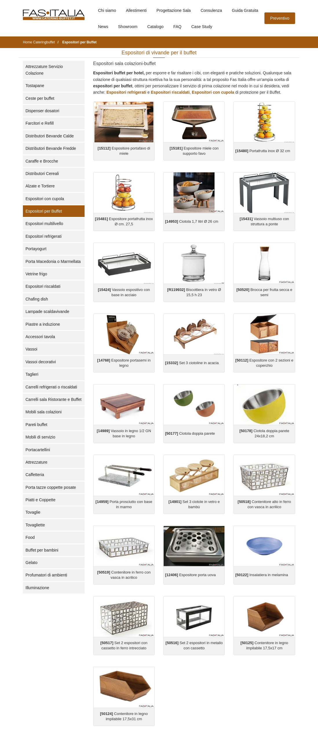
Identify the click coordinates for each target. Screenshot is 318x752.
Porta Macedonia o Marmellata (53, 261)
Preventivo (279, 18)
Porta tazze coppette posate (50, 487)
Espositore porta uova (190, 575)
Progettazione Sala (173, 10)
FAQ (177, 26)
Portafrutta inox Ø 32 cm (262, 151)
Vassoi (31, 349)
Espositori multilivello (44, 223)
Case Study (201, 26)
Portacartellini (37, 449)
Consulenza (211, 10)
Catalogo (155, 26)
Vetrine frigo (36, 274)
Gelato (31, 562)
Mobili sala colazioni (43, 412)
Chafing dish (36, 299)
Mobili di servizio (40, 437)
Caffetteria (34, 474)
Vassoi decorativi (40, 362)
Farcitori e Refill (39, 123)
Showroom (128, 26)
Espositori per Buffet (43, 211)
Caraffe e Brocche (41, 161)
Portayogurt (35, 248)
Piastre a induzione (42, 324)
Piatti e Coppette (40, 499)
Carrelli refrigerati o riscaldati (51, 387)
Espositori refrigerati (43, 236)
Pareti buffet (36, 424)
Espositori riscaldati (43, 286)
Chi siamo (107, 10)
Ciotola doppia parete (190, 433)
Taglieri (31, 374)
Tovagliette (35, 525)
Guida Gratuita (245, 10)
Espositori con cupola (44, 198)
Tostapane (34, 85)
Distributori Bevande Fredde (50, 148)
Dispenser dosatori (42, 110)
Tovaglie (32, 512)
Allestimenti (136, 10)
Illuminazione (37, 587)
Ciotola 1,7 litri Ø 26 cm (191, 221)
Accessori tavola (40, 336)
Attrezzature (36, 462)
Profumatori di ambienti (46, 575)
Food (30, 537)
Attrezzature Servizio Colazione (44, 69)
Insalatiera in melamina (261, 575)
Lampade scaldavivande (47, 311)
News (103, 26)
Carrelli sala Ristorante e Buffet (53, 399)
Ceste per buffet (39, 98)
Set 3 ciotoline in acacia (192, 363)
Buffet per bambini (41, 550)
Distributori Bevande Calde (49, 136)
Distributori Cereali (42, 173)
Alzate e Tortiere (40, 186)
